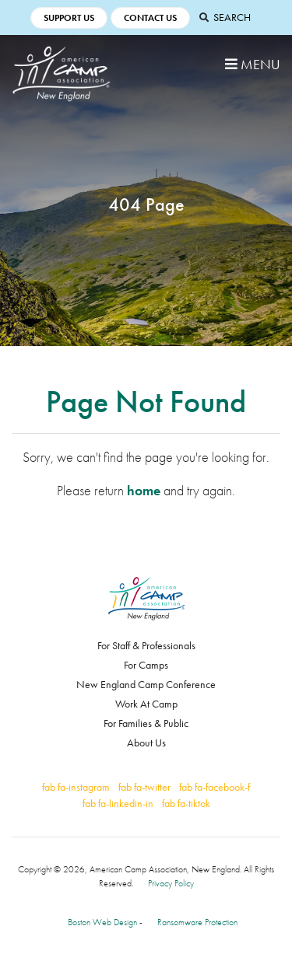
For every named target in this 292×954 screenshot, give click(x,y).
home (143, 490)
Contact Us (150, 18)
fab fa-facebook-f (214, 787)
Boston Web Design (102, 922)
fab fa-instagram (76, 787)
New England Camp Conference (146, 684)
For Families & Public (146, 723)
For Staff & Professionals (146, 645)
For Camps (146, 665)
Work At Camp (146, 704)
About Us (146, 743)
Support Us (69, 18)
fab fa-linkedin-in (118, 803)
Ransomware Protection (197, 922)
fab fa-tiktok (186, 803)
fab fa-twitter (144, 787)
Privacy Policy (171, 883)
